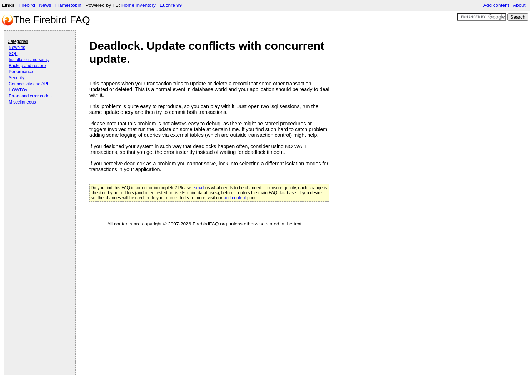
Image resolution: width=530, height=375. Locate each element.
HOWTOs (18, 90)
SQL (13, 53)
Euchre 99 (171, 5)
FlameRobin (68, 5)
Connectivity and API (28, 83)
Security (16, 77)
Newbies (17, 47)
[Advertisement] (36, 126)
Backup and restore (27, 65)
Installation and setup (29, 59)
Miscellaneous (22, 102)
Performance (21, 71)
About (519, 5)
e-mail (198, 187)
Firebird (27, 5)
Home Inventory (138, 5)
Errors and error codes (30, 96)
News (45, 5)
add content (235, 197)
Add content (496, 5)
